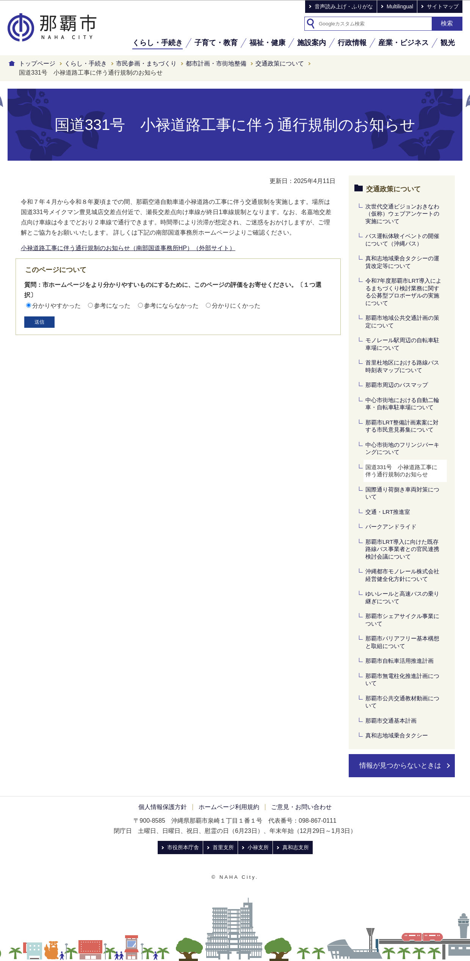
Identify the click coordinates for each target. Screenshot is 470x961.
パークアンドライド (391, 526)
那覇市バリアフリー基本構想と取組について (402, 642)
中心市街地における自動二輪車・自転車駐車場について (402, 404)
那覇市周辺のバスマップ (396, 385)
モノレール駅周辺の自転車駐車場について (402, 344)
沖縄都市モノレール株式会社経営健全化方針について (402, 575)
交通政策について (279, 63)
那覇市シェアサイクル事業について (402, 620)
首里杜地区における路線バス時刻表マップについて (402, 366)
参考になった (112, 305)
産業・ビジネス (403, 43)
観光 (447, 43)
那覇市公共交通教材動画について (402, 702)
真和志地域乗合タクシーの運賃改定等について (402, 262)
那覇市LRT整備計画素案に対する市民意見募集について (402, 426)
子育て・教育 (216, 43)
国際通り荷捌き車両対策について (402, 493)
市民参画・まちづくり (146, 63)
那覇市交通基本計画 (391, 720)
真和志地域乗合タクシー (396, 735)
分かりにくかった (236, 305)
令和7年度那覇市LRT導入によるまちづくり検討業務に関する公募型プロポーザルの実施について (403, 291)
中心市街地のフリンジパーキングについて (402, 448)
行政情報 (352, 43)
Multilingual (400, 6)
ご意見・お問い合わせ (301, 807)
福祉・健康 (267, 43)
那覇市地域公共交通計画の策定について (402, 322)
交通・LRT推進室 (387, 512)
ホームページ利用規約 (229, 807)
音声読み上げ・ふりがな (344, 6)
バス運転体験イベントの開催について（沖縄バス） (402, 240)
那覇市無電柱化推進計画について (402, 680)
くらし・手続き (157, 43)
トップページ (37, 63)
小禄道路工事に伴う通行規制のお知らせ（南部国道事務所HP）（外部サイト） (128, 248)
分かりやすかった (56, 305)
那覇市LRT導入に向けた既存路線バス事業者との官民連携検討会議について (402, 549)
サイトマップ (443, 6)
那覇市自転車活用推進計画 (399, 660)
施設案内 (311, 43)
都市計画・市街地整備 (216, 63)
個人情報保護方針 (162, 807)
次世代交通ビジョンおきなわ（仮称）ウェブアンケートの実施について (402, 213)
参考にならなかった (171, 305)
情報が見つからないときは (400, 765)
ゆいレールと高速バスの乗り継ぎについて (402, 597)
